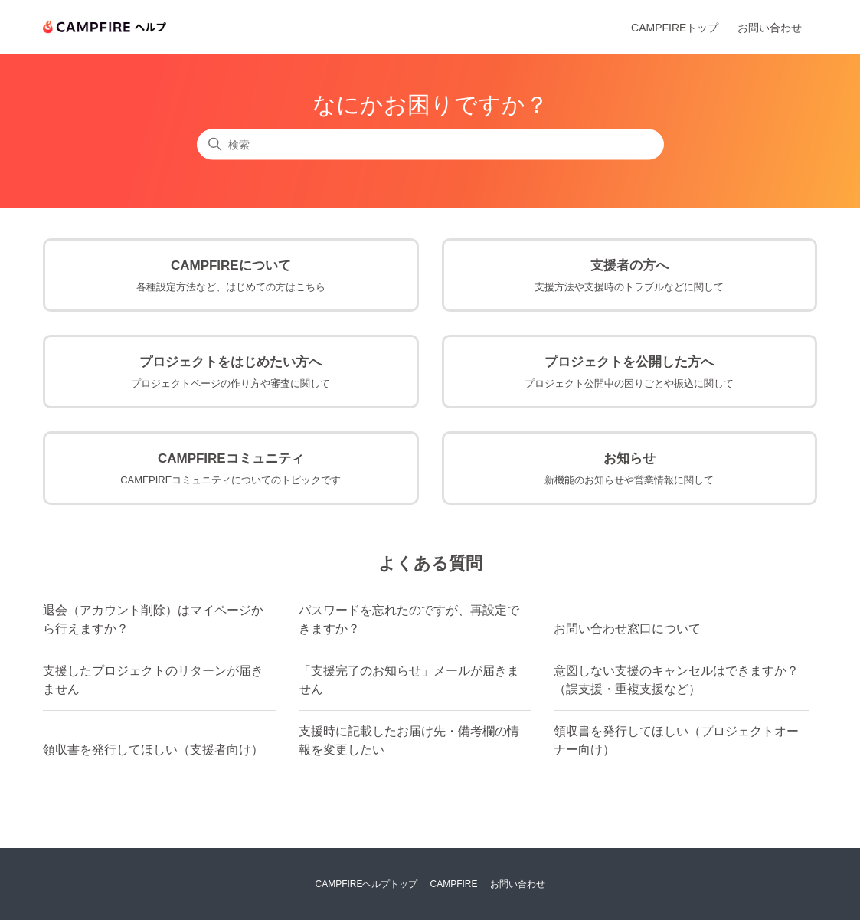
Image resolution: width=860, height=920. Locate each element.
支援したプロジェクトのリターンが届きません (153, 680)
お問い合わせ (769, 27)
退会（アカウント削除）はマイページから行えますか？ (153, 619)
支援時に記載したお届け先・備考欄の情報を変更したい (409, 740)
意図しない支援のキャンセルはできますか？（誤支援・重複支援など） (676, 680)
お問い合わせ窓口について (627, 628)
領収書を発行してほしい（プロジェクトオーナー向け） (676, 740)
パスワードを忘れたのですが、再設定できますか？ (409, 619)
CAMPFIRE (454, 884)
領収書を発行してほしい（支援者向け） (153, 749)
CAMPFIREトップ (674, 27)
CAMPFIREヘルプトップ (366, 884)
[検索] (430, 144)
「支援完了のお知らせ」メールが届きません (409, 680)
